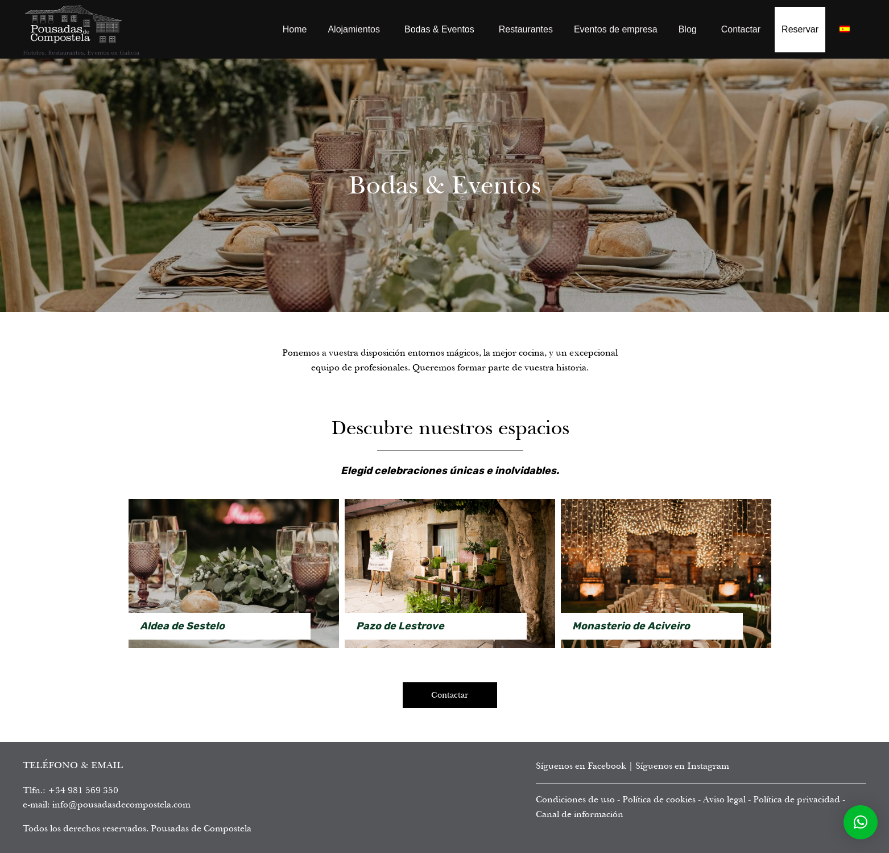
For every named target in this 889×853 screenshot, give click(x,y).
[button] (860, 822)
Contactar (740, 29)
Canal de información (579, 814)
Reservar (800, 29)
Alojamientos (354, 29)
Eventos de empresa (616, 29)
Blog (688, 29)
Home (295, 29)
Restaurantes (526, 29)
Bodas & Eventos (439, 29)
